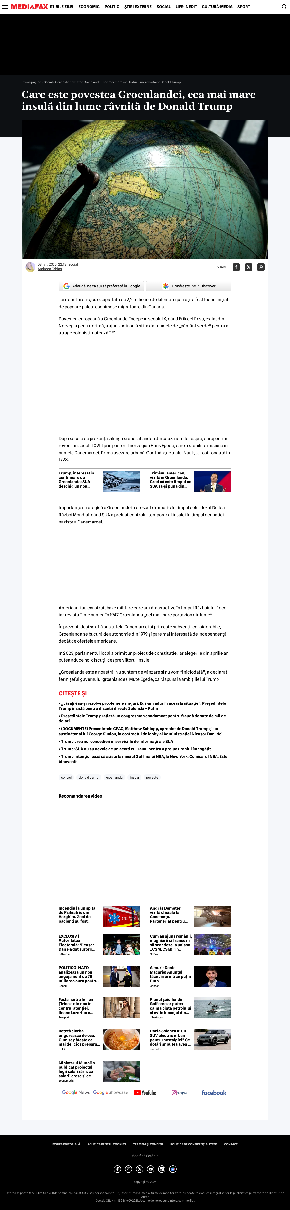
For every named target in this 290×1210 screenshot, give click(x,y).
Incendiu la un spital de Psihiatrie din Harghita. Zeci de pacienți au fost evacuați (78, 914)
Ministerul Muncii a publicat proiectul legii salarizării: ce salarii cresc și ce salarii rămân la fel (77, 1069)
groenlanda (114, 777)
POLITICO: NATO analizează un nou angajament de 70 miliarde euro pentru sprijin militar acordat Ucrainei (79, 974)
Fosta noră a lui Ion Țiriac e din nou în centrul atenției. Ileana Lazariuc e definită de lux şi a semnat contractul (76, 1006)
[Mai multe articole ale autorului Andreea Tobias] (30, 267)
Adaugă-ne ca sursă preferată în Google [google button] (101, 286)
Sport (243, 7)
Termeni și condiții (148, 1144)
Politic (112, 7)
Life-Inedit (186, 7)
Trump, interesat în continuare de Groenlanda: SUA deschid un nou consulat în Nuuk (76, 479)
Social (164, 7)
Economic (89, 7)
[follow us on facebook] (214, 1093)
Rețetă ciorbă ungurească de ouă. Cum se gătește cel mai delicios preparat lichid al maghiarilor (79, 1037)
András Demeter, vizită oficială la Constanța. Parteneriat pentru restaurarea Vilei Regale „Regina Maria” (167, 914)
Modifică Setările (145, 1156)
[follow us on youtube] (145, 1093)
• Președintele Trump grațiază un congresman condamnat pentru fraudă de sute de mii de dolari (142, 718)
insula (134, 777)
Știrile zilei (61, 7)
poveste (152, 777)
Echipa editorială (66, 1144)
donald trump (89, 777)
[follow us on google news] (76, 1093)
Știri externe (138, 7)
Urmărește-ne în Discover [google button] (189, 286)
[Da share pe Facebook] (236, 267)
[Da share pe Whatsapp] (261, 267)
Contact (231, 1144)
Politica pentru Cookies (107, 1144)
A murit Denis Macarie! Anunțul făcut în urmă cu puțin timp (170, 974)
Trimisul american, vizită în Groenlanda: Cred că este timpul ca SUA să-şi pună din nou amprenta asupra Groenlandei (170, 479)
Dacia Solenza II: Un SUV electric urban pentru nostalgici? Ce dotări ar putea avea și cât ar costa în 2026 (170, 1037)
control (66, 777)
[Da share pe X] (248, 267)
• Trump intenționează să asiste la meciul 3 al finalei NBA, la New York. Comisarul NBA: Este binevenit (143, 759)
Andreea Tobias (50, 269)
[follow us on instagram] (179, 1093)
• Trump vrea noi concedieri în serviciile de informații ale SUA (116, 741)
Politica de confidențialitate (193, 1144)
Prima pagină (31, 82)
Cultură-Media (217, 7)
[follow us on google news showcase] (110, 1093)
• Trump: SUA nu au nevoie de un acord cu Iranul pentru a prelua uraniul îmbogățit (135, 749)
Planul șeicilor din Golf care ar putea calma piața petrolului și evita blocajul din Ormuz (170, 1006)
